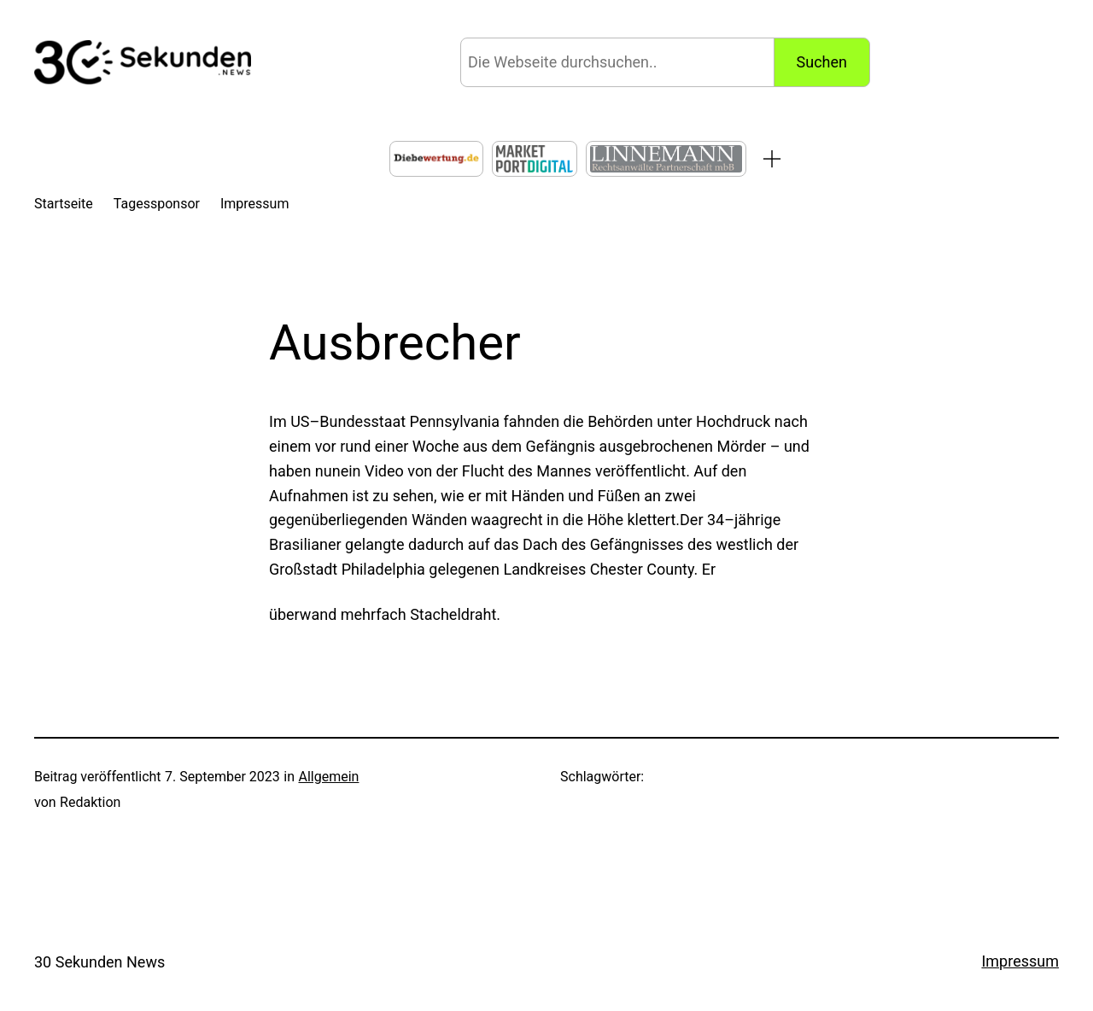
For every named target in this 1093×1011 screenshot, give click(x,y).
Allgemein (328, 776)
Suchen (822, 62)
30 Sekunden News (99, 962)
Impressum (1020, 961)
